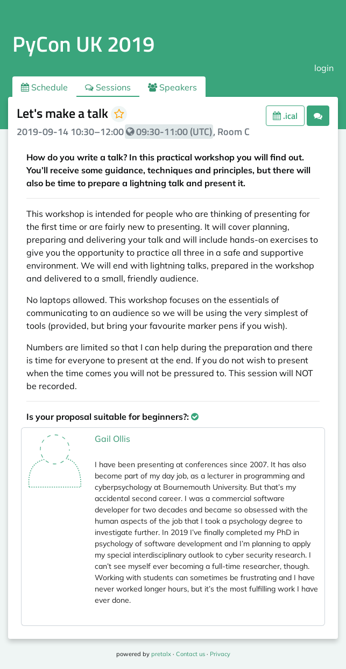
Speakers (172, 87)
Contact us (190, 654)
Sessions (108, 87)
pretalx (161, 654)
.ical (285, 115)
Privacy (220, 654)
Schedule (44, 87)
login (324, 67)
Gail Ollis (112, 438)
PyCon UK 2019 (83, 43)
